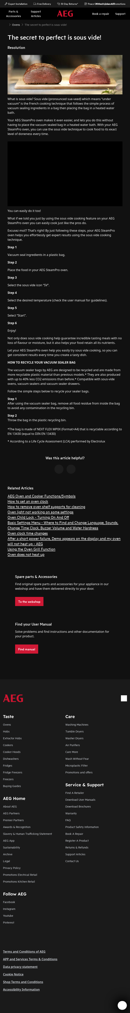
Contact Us (72, 861)
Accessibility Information (21, 989)
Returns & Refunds (76, 847)
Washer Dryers (74, 738)
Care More (71, 751)
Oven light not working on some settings (41, 511)
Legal (6, 861)
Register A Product (77, 840)
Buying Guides (12, 786)
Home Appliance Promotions (108, 3)
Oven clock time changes (28, 533)
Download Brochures (78, 806)
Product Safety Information (82, 827)
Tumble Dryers (74, 731)
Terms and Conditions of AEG (24, 951)
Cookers (8, 745)
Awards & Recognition (16, 827)
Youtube (8, 915)
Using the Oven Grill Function (31, 548)
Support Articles (75, 854)
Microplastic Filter (76, 765)
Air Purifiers (72, 745)
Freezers (8, 779)
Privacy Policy (12, 868)
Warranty (71, 813)
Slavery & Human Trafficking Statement (27, 833)
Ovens (7, 724)
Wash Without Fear (77, 758)
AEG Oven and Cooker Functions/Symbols (42, 495)
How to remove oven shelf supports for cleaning (46, 506)
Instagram (9, 908)
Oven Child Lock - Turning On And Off (38, 517)
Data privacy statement (20, 967)
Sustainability (11, 847)
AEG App (9, 840)
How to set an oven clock (28, 501)
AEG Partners (11, 813)
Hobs (6, 731)
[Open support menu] (122, 1005)
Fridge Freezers (12, 772)
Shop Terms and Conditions (23, 982)
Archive (7, 854)
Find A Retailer (74, 792)
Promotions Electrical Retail (20, 874)
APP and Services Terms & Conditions (30, 959)
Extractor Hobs (12, 738)
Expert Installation (16, 3)
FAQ (68, 820)
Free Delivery (42, 3)
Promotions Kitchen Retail (19, 881)
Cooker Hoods (12, 751)
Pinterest (8, 922)
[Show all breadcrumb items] (6, 24)
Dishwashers (11, 758)
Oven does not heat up (26, 554)
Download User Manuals (80, 799)
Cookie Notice (13, 974)
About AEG (10, 806)
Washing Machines (76, 724)
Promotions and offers (79, 772)
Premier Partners (13, 820)
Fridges (7, 765)
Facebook (9, 902)
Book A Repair (74, 833)
